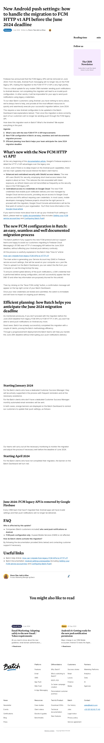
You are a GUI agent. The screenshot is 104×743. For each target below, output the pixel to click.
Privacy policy (73, 718)
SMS (36, 678)
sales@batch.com (90, 705)
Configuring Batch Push (34, 218)
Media (70, 686)
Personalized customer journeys (59, 692)
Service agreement (74, 722)
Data (86, 678)
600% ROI (55, 680)
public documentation (32, 215)
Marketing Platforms (91, 669)
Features (37, 669)
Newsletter (7, 705)
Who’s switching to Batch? (58, 675)
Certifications (8, 714)
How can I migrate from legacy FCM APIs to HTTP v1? (26, 256)
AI (85, 682)
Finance (70, 682)
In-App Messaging (41, 690)
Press (5, 722)
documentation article (37, 161)
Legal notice (72, 714)
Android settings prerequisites (37, 561)
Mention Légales (49, 731)
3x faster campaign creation (58, 685)
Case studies (39, 705)
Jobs (69, 709)
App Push (37, 682)
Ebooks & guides (40, 714)
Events (5, 709)
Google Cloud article (14, 209)
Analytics (87, 674)
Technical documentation (56, 710)
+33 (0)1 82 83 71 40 (92, 709)
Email (36, 674)
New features (56, 716)
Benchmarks (39, 718)
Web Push (38, 686)
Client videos (39, 709)
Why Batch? (55, 669)
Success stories (73, 669)
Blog (5, 718)
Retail (70, 674)
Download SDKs (57, 705)
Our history (72, 705)
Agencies (87, 686)
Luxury (70, 678)
